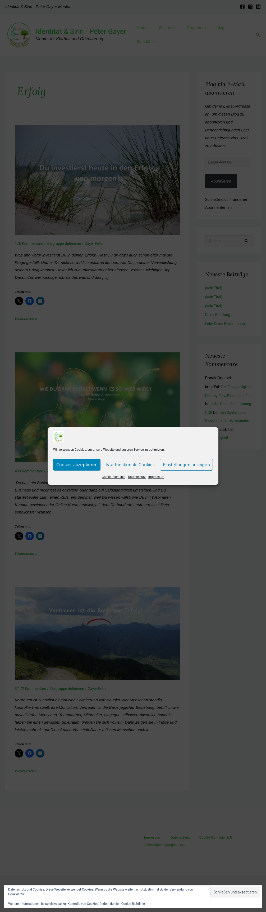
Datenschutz (137, 477)
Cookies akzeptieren (77, 464)
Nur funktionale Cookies (130, 464)
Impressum (156, 477)
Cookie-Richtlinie (113, 477)
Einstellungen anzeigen (186, 464)
